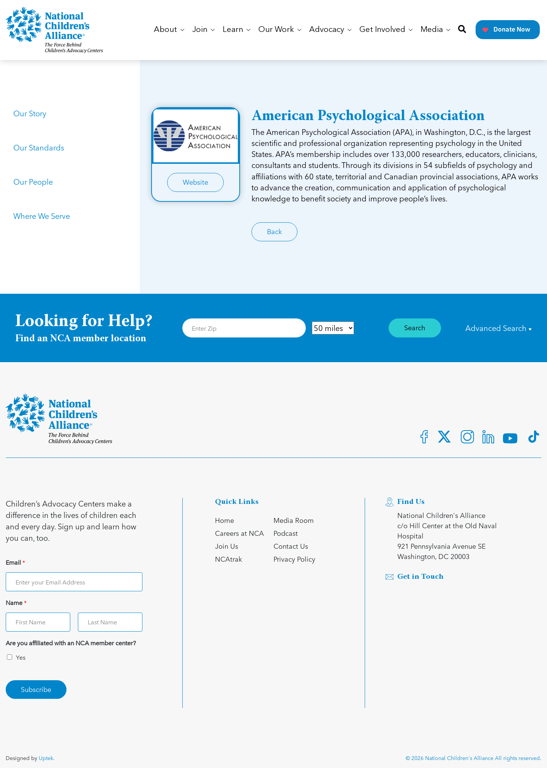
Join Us (226, 546)
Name (16, 603)
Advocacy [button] (330, 30)
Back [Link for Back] (274, 231)
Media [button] (435, 30)
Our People (33, 181)
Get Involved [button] (386, 30)
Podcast (286, 533)
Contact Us (291, 546)
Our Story (29, 113)
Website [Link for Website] (195, 182)
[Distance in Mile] (333, 327)
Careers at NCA (239, 533)
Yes (20, 657)
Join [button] (203, 30)
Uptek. (47, 758)
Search (414, 327)
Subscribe (36, 689)
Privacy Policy (294, 559)
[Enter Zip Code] (244, 327)
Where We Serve (41, 216)
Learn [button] (236, 30)
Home (224, 520)
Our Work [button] (279, 30)
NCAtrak (228, 559)
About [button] (169, 30)
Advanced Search (498, 328)
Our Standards (38, 147)
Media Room (294, 520)
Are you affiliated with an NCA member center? (71, 643)
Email (15, 563)
